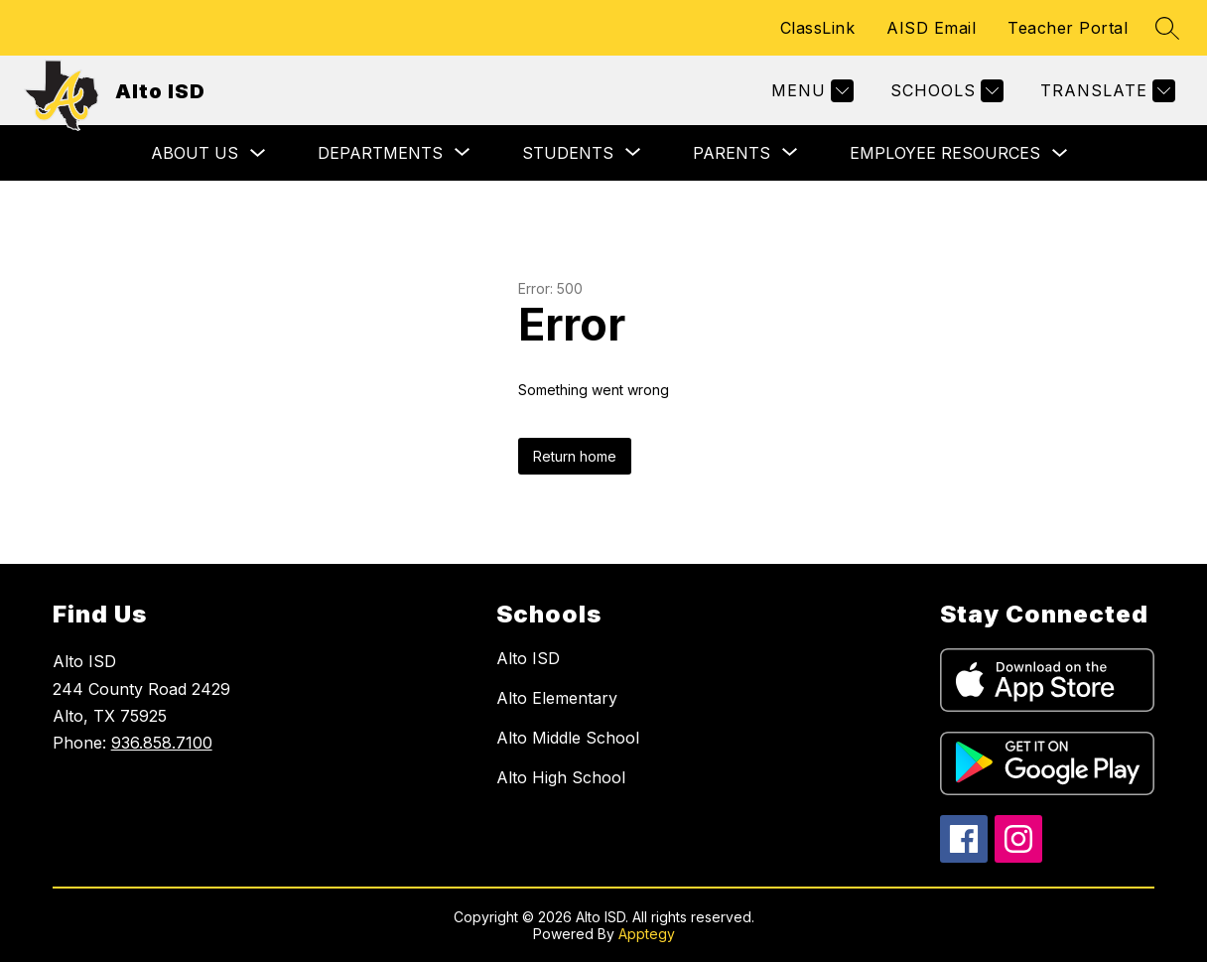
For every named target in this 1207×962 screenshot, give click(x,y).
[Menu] (810, 90)
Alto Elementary (556, 698)
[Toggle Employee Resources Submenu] (1060, 153)
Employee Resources (945, 153)
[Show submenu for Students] (567, 153)
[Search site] (1167, 28)
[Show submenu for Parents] (731, 153)
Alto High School (560, 777)
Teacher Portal (1067, 28)
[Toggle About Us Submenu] (258, 153)
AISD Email (931, 28)
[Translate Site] (1105, 90)
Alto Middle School (567, 738)
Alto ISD (528, 658)
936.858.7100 (161, 743)
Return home (574, 456)
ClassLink (818, 28)
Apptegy (646, 933)
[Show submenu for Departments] (380, 153)
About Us (194, 153)
